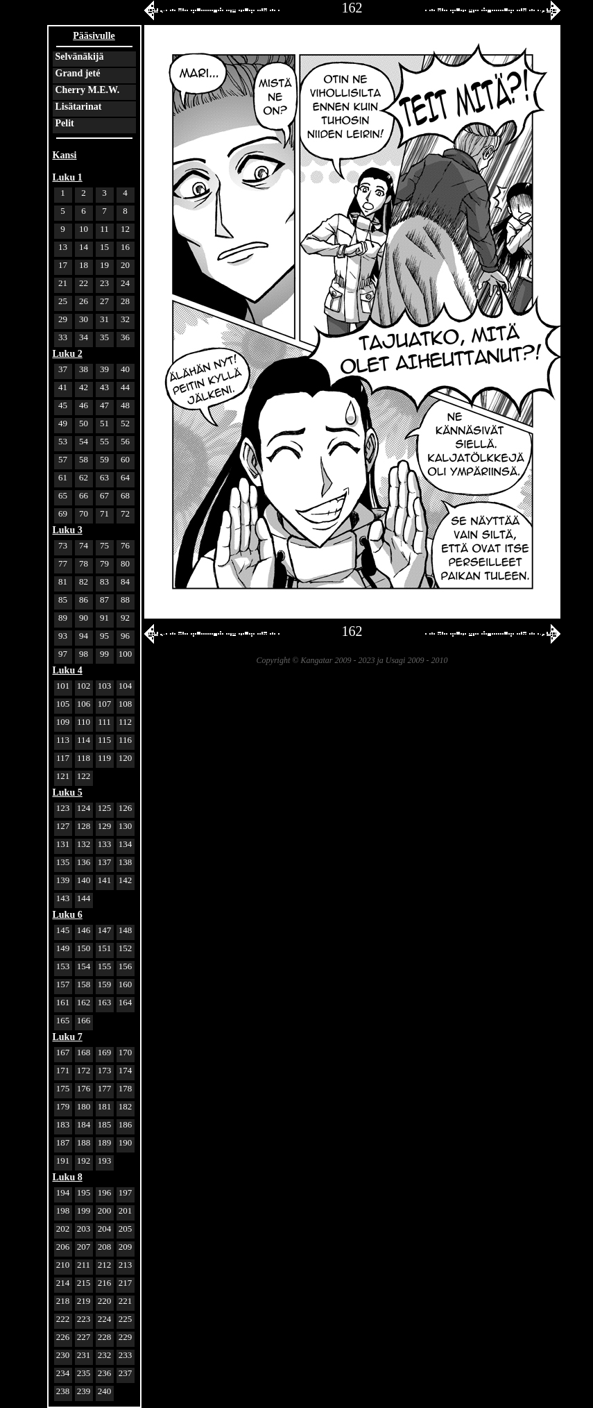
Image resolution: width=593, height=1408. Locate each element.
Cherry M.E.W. (87, 90)
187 (63, 1142)
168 (84, 1052)
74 (83, 545)
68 (125, 495)
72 (125, 513)
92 (125, 617)
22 (83, 283)
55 (104, 441)
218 (63, 1301)
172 (84, 1070)
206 (63, 1246)
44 (125, 387)
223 (84, 1319)
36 (125, 337)
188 (84, 1142)
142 (125, 880)
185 (105, 1124)
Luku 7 (68, 1037)
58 (83, 459)
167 (63, 1052)
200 (105, 1210)
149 (63, 948)
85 (62, 599)
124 (84, 808)
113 (62, 740)
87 (104, 599)
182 (125, 1106)
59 (104, 459)
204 (105, 1228)
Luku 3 (68, 530)
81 (62, 581)
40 (125, 369)
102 (84, 685)
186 (125, 1124)
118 (83, 758)
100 (125, 653)
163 (105, 1002)
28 (125, 301)
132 (84, 844)
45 (62, 405)
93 (62, 635)
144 (84, 898)
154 (84, 966)
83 (104, 581)
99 (104, 653)
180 (84, 1106)
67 (104, 495)
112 (125, 721)
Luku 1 (68, 177)
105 (63, 703)
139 (63, 880)
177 (105, 1088)
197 (125, 1192)
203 (84, 1228)
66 (83, 495)
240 (105, 1391)
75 (104, 545)
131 (63, 844)
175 (63, 1088)
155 (105, 966)
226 (63, 1337)
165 (63, 1020)
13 (62, 247)
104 (125, 685)
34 (83, 337)
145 (63, 930)
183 (63, 1124)
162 (84, 1002)
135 (63, 862)
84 (125, 581)
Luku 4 (68, 670)
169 (105, 1052)
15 (104, 247)
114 (83, 740)
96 (125, 635)
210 (63, 1264)
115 (104, 740)
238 (63, 1391)
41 (62, 387)
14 (83, 247)
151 (105, 948)
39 (104, 369)
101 (63, 685)
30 (83, 319)
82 (83, 581)
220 (105, 1301)
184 (84, 1124)
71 (104, 513)
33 (62, 337)
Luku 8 (68, 1177)
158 (84, 984)
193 (105, 1160)
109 (63, 721)
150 (84, 948)
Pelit (64, 123)
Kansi (65, 155)
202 (63, 1228)
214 (63, 1282)
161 (63, 1002)
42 (83, 387)
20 (125, 265)
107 (105, 703)
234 (63, 1373)
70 (83, 513)
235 (84, 1373)
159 (105, 984)
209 (125, 1246)
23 (104, 283)
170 (125, 1052)
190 (125, 1142)
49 (62, 423)
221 (125, 1301)
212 (105, 1264)
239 (84, 1391)
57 (62, 459)
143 (63, 898)
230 (63, 1355)
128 (84, 826)
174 (125, 1070)
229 (125, 1337)
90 (83, 617)
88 (125, 599)
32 (125, 319)
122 (84, 776)
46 (83, 405)
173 (105, 1070)
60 (125, 459)
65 (62, 495)
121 (63, 776)
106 (84, 703)
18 (83, 265)
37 (62, 369)
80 (125, 563)
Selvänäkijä (79, 56)
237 (125, 1373)
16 (125, 247)
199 (84, 1210)
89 (62, 617)
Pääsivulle (94, 36)
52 (125, 423)
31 (104, 319)
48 (125, 405)
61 (62, 477)
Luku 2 (68, 354)
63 (104, 477)
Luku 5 (68, 792)
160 (125, 984)
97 (62, 653)
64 (125, 477)
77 (62, 563)
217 (125, 1282)
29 (62, 319)
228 (105, 1337)
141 (105, 880)
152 (125, 948)
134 (125, 844)
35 (104, 337)
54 (83, 441)
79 (104, 563)
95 (104, 635)
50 (83, 423)
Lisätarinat (78, 106)
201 (125, 1210)
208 (105, 1246)
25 (62, 301)
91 (104, 617)
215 (84, 1282)
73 (62, 545)
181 (105, 1106)
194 (63, 1192)
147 (105, 930)
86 (83, 599)
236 (105, 1373)
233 (125, 1355)
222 (63, 1319)
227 (84, 1337)
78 (83, 563)
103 (105, 685)
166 (84, 1020)
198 (63, 1210)
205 (125, 1228)
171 (63, 1070)
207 (84, 1246)
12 (125, 229)
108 (125, 703)
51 (104, 423)
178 (125, 1088)
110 (83, 721)
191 (63, 1160)
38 (83, 369)
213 (125, 1264)
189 (105, 1142)
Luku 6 (68, 915)
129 (105, 826)
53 (62, 441)
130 (125, 826)
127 (63, 826)
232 (105, 1355)
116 (125, 740)
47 (104, 405)
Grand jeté (78, 73)
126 (125, 808)
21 (62, 283)
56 (125, 441)
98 (83, 653)
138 (125, 862)
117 (62, 758)
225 (125, 1319)
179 (63, 1106)
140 (84, 880)
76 (125, 545)
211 (83, 1264)
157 (63, 984)
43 (104, 387)
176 (84, 1088)
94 (83, 635)
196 (105, 1192)
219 (84, 1301)
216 (105, 1282)
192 (84, 1160)
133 (105, 844)
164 (125, 1002)
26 (83, 301)
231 (84, 1355)
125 (105, 808)
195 (84, 1192)
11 (104, 229)
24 (125, 283)
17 (62, 265)
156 (125, 966)
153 (63, 966)
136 (84, 862)
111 (104, 721)
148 (125, 930)
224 (105, 1319)
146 (84, 930)
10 (83, 229)
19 (104, 265)
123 (63, 808)
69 (62, 513)
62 (83, 477)
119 (104, 758)
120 (125, 758)
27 (104, 301)
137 (105, 862)
